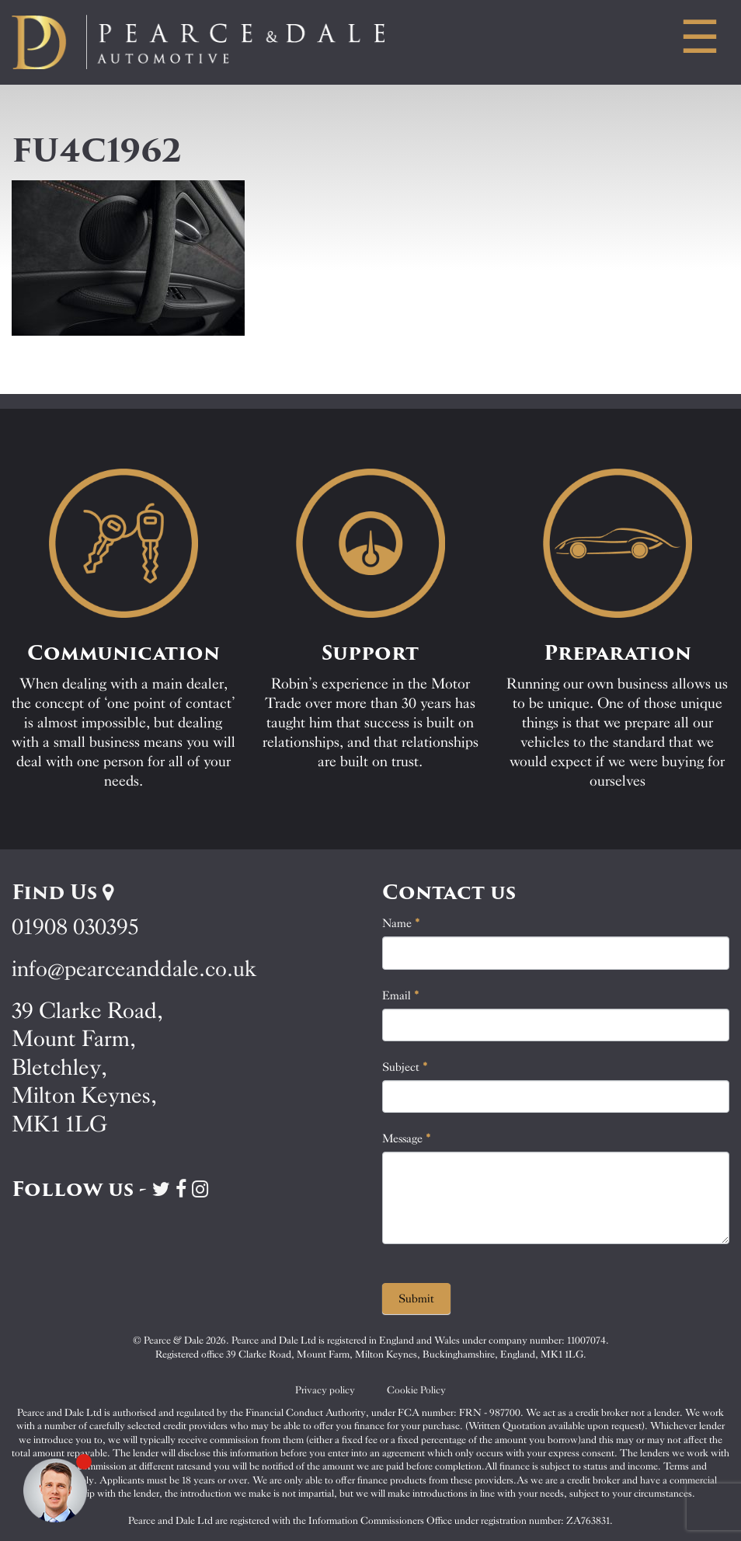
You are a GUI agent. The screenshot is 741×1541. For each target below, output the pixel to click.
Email (400, 995)
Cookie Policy (416, 1390)
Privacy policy (325, 1390)
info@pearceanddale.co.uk (134, 968)
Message (406, 1138)
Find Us (62, 892)
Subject (405, 1067)
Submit (416, 1299)
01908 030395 (75, 926)
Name (401, 923)
